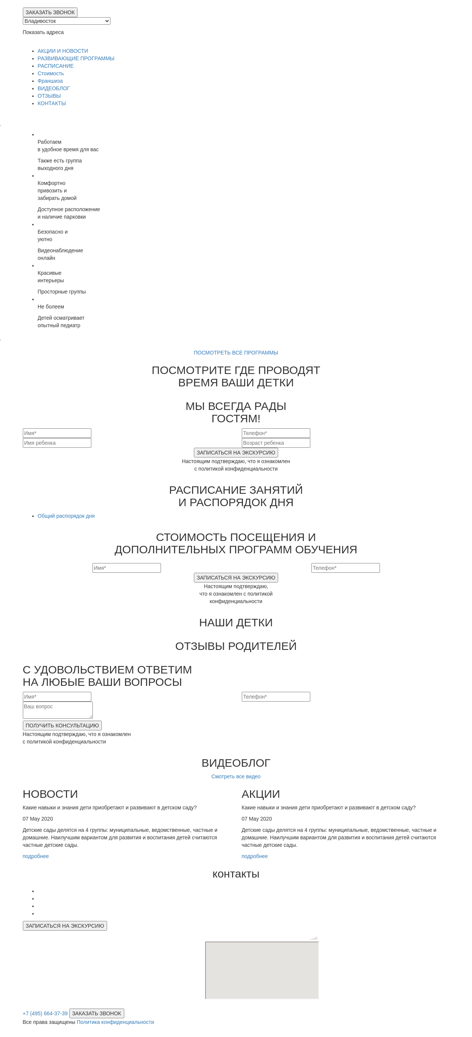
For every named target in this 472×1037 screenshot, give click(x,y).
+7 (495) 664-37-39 (45, 1013)
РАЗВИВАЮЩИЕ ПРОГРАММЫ (76, 58)
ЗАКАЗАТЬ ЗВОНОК (50, 12)
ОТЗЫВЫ (49, 96)
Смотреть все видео (236, 776)
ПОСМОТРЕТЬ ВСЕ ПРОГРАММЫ (236, 353)
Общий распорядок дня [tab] (66, 516)
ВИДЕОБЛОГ (54, 88)
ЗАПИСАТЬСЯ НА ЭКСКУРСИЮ (236, 453)
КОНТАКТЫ (52, 103)
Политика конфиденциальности (115, 1022)
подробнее (37, 856)
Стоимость (51, 73)
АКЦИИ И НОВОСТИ (63, 51)
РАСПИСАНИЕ (56, 66)
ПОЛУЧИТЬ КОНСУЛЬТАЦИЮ (62, 726)
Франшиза (50, 81)
